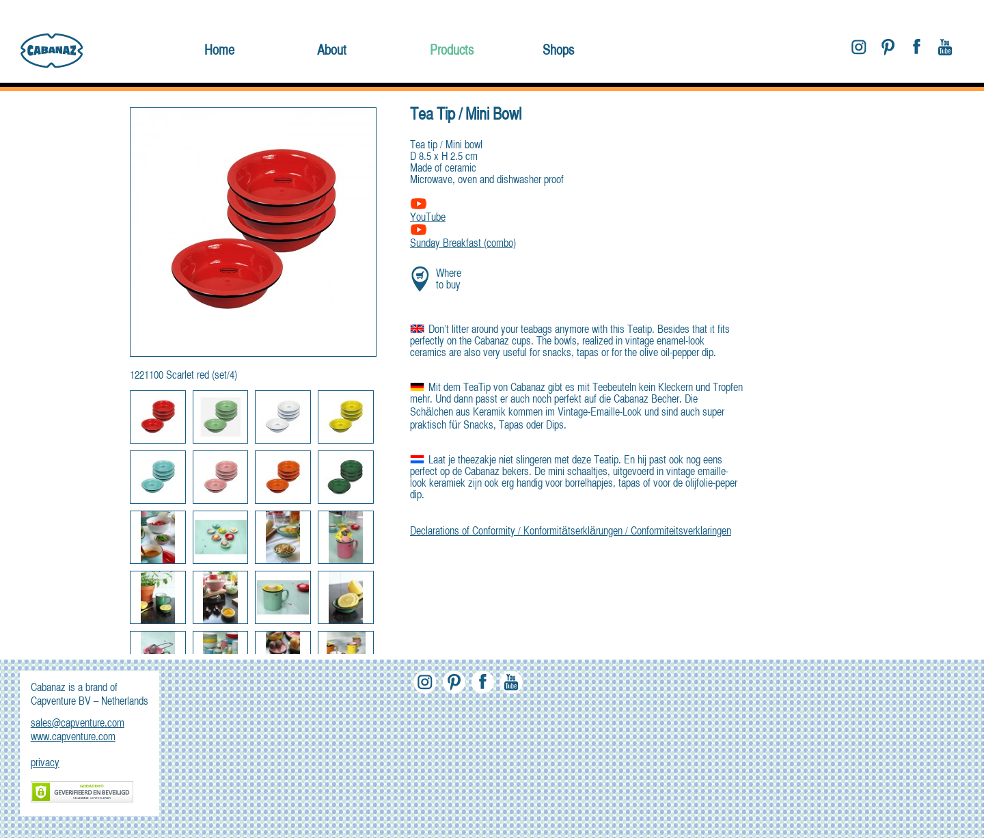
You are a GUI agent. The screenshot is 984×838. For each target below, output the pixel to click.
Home (219, 50)
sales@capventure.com (77, 723)
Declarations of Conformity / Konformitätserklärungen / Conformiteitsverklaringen (570, 531)
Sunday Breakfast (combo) (463, 238)
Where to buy (448, 280)
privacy (45, 763)
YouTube (428, 218)
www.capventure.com (73, 737)
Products (452, 50)
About (331, 50)
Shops (558, 50)
